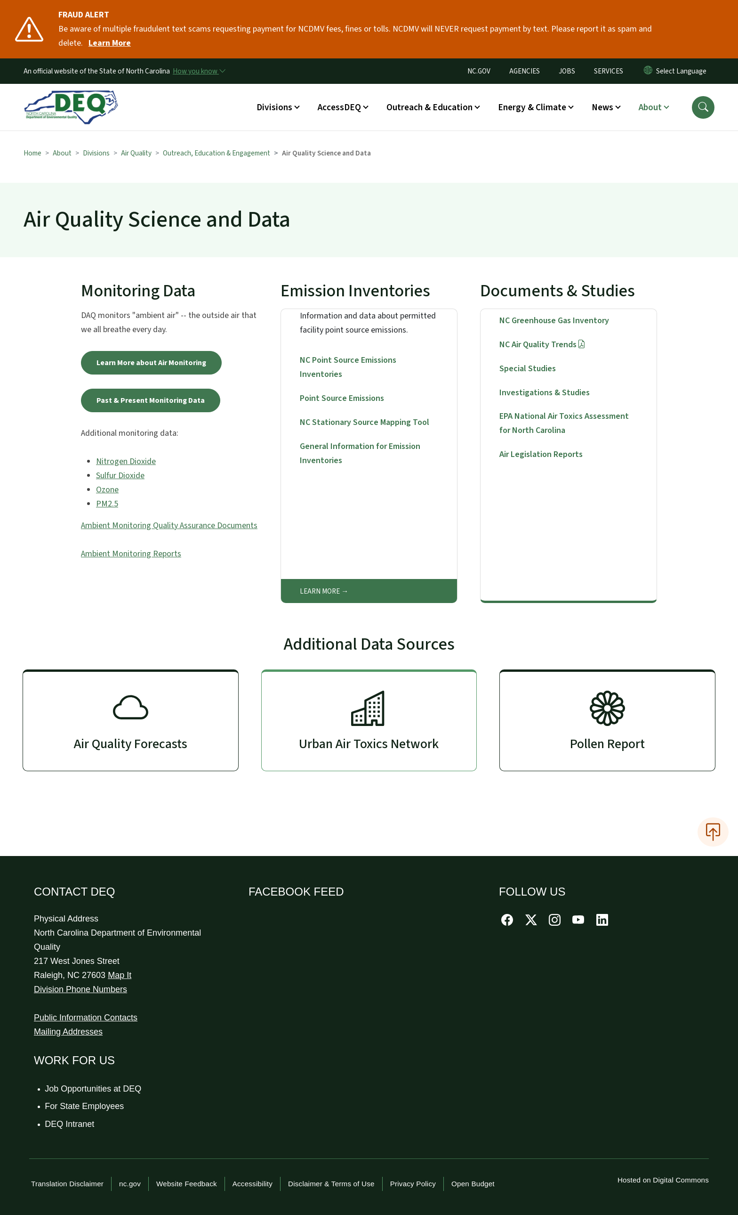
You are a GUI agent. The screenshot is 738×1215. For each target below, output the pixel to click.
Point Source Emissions (342, 398)
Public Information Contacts (85, 1017)
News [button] (602, 107)
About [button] (650, 107)
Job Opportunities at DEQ (93, 1088)
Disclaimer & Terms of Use (331, 1184)
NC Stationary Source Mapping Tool (364, 422)
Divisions (96, 153)
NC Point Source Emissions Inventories (348, 367)
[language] (683, 71)
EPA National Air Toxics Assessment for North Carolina (564, 423)
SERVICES (608, 71)
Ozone (107, 490)
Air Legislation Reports (541, 454)
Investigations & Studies (544, 393)
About (62, 153)
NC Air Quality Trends (542, 345)
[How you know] (198, 71)
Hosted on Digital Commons (663, 1180)
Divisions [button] (274, 107)
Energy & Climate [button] (532, 107)
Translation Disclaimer (67, 1184)
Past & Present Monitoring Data (150, 400)
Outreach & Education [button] (429, 107)
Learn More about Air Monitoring (151, 363)
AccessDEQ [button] (339, 107)
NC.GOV (478, 71)
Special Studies (527, 369)
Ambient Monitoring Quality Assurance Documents (169, 525)
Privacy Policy (413, 1184)
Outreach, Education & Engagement (216, 153)
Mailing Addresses (68, 1031)
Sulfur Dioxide (120, 475)
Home (32, 153)
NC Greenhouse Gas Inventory (554, 320)
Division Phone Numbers (80, 989)
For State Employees (85, 1106)
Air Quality (136, 153)
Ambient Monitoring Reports (131, 554)
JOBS (567, 71)
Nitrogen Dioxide (126, 461)
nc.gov (130, 1184)
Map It (119, 975)
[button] (703, 107)
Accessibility (253, 1184)
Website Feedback (186, 1184)
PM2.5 (107, 504)
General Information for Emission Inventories (360, 453)
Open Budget (473, 1184)
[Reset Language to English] (648, 71)
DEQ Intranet (70, 1124)
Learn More (320, 591)
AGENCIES (524, 71)
